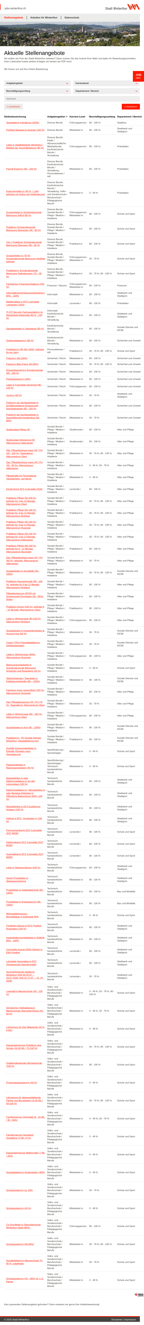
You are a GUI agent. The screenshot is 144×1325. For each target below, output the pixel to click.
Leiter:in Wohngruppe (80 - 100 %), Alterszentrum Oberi (24, 715)
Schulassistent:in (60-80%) (20, 1244)
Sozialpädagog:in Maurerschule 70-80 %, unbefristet (24, 1262)
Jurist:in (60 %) (14, 395)
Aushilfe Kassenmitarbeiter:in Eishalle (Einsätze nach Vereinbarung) (21, 751)
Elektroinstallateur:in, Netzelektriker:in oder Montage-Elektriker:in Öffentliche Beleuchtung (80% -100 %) (25, 794)
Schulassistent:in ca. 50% (19, 1190)
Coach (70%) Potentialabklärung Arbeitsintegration (23, 644)
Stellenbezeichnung (15, 116)
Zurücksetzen (14, 107)
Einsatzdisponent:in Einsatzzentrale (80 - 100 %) (24, 372)
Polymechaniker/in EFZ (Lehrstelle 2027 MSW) (24, 832)
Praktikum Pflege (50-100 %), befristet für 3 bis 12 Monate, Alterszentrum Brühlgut (21, 513)
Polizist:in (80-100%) (17, 358)
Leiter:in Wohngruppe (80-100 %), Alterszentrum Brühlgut (23, 620)
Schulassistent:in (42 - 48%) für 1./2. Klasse (25, 1280)
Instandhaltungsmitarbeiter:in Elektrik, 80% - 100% (25, 939)
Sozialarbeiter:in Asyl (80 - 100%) (23, 727)
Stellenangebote (13, 17)
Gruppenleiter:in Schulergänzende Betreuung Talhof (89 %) (24, 214)
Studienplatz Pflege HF (18, 429)
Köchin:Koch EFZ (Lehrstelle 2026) (24, 489)
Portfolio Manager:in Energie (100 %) (25, 130)
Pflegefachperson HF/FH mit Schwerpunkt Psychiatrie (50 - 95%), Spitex (25, 596)
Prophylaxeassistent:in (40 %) (21, 1082)
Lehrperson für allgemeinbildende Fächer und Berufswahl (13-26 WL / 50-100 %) (24, 1100)
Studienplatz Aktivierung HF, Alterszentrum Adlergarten (20, 441)
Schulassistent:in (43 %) (18, 1208)
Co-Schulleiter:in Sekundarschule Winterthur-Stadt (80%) (23, 1226)
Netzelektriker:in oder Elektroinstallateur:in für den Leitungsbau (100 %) (20, 781)
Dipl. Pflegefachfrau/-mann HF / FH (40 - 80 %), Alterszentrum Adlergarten (24, 465)
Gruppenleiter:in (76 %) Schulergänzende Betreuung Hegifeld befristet (25, 258)
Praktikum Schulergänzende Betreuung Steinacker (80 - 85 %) (23, 229)
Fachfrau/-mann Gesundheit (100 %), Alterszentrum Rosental (25, 692)
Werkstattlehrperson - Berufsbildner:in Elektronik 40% (22, 915)
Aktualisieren (131, 107)
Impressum (130, 1319)
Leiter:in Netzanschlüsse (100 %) (23, 867)
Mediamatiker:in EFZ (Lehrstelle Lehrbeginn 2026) (22, 303)
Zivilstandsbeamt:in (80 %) (20, 340)
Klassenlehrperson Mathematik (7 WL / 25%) (25, 1154)
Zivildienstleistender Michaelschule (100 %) (24, 1064)
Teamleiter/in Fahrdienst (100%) (22, 122)
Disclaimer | (117, 1319)
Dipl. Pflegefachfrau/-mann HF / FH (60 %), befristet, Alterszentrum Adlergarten (24, 560)
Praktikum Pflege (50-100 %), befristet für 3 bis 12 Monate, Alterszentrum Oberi (21, 501)
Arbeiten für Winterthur (43, 17)
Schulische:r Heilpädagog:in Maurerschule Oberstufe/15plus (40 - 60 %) (25, 1011)
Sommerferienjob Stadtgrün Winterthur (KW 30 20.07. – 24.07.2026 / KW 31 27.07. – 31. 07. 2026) (25, 976)
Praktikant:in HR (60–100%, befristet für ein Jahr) (25, 351)
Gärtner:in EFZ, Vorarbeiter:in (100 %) (24, 820)
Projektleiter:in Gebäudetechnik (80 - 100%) (25, 891)
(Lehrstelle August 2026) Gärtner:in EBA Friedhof (24, 951)
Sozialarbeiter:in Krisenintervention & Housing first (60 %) (25, 632)
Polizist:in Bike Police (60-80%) (22, 364)
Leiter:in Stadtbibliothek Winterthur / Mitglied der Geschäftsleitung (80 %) (25, 146)
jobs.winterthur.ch (15, 8)
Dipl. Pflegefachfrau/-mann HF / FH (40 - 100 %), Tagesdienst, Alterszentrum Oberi (24, 453)
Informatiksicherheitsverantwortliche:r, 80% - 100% (25, 294)
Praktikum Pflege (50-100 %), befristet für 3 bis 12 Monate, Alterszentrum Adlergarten (21, 537)
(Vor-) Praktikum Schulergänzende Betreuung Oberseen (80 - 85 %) (24, 244)
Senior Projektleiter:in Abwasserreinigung (17, 879)
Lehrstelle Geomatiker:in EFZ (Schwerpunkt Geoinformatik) (21, 963)
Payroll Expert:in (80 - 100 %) (21, 169)
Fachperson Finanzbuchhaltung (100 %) (25, 285)
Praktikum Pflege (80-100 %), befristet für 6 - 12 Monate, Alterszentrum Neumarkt (21, 549)
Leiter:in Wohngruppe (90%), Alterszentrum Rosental (21, 656)
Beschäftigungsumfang (102, 116)
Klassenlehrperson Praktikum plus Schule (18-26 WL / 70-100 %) (23, 1047)
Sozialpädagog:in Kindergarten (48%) (25, 1172)
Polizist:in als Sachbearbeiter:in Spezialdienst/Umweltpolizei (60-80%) (23, 417)
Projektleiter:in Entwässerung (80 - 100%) (24, 903)
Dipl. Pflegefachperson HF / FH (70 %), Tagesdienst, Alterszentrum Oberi (25, 703)
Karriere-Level (77, 116)
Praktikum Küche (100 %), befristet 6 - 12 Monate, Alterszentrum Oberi (25, 608)
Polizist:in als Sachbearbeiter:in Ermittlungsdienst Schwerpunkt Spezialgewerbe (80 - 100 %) (22, 405)
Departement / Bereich (129, 116)
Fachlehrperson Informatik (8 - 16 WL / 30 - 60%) (25, 1118)
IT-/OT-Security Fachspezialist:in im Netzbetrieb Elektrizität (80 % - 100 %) (24, 315)
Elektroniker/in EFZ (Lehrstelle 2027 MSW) (24, 844)
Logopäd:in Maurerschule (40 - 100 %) (24, 993)
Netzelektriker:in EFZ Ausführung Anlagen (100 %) (23, 808)
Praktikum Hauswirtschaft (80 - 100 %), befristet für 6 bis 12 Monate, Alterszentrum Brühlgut (24, 584)
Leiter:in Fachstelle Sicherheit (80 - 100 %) (24, 386)
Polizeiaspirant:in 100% (18, 379)
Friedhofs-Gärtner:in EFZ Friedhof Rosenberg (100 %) (23, 927)
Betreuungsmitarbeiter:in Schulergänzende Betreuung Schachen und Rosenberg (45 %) (23, 668)
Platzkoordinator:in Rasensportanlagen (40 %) (20, 766)
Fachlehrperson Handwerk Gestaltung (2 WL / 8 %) (19, 1136)
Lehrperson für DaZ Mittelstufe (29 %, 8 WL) (25, 1029)
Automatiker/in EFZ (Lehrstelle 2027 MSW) (24, 856)
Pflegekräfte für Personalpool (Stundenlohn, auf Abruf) (21, 477)
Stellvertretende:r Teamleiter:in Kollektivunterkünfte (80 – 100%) (23, 680)
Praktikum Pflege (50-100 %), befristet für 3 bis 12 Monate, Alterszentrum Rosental (21, 525)
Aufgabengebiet (57, 116)
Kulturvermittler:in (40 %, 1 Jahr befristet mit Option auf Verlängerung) (25, 193)
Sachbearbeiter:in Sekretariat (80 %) (25, 328)
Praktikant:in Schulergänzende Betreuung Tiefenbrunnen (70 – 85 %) (24, 273)
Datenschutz (72, 17)
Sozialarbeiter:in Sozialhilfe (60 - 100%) (23, 572)
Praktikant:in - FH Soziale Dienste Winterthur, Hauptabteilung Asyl (23, 739)
